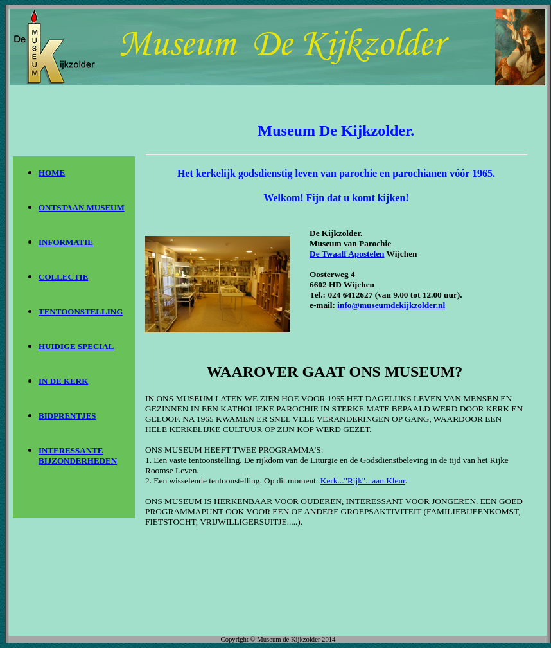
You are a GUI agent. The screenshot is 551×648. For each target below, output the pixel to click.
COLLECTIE (63, 277)
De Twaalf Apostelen (347, 253)
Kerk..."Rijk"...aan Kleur (362, 480)
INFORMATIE (66, 242)
